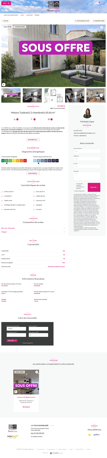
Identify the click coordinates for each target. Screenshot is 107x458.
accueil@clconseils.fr (37, 437)
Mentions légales (62, 449)
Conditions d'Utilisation (88, 229)
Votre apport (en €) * (12, 332)
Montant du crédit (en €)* (13, 326)
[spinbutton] (38, 335)
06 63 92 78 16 (78, 130)
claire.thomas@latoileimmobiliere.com (84, 133)
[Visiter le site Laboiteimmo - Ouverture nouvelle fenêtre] (56, 454)
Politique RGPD (79, 449)
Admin (71, 449)
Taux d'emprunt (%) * (34, 332)
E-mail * (76, 163)
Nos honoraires (40, 449)
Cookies (88, 449)
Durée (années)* (33, 326)
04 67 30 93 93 (37, 434)
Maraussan (30, 15)
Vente (22, 15)
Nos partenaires (51, 449)
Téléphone (76, 156)
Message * (76, 171)
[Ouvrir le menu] (6, 3)
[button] (101, 95)
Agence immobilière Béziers (11, 15)
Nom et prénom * (78, 148)
